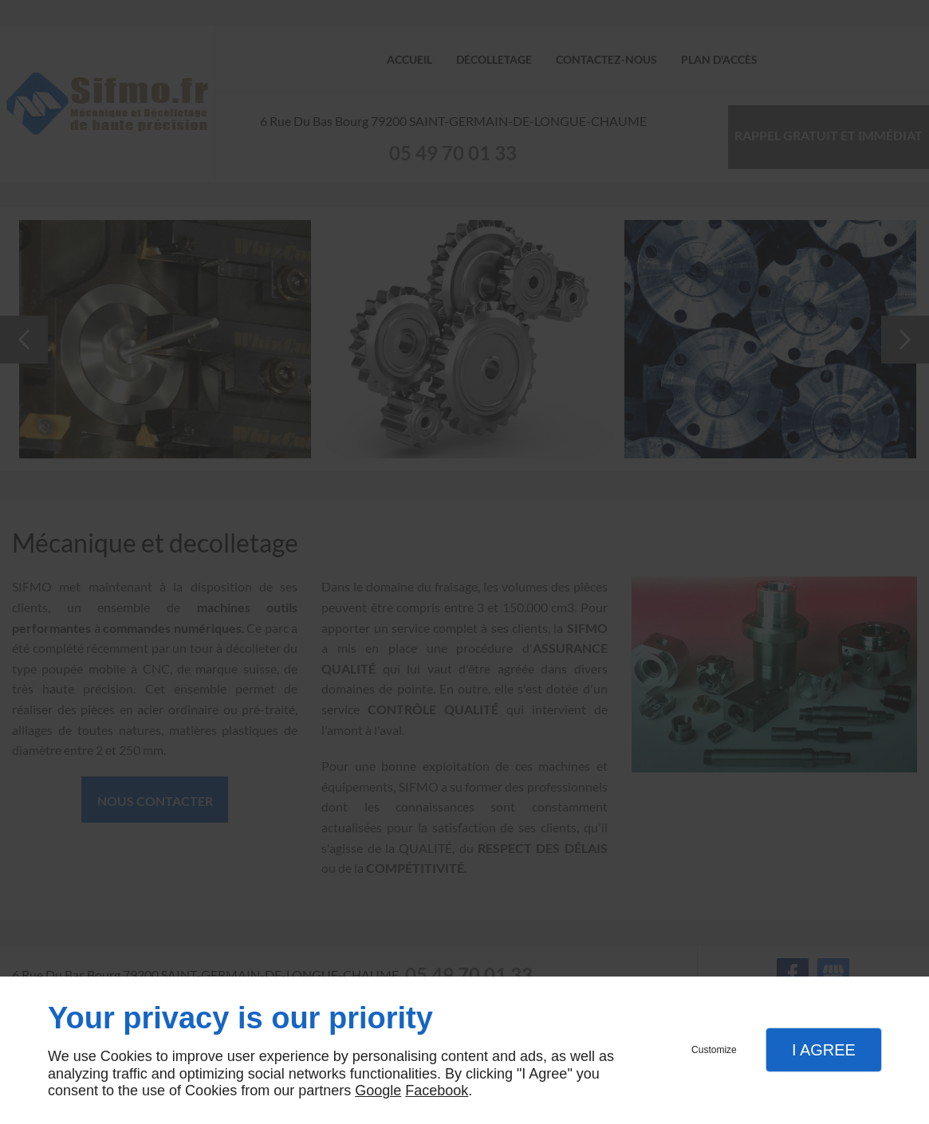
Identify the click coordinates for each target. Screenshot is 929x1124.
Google (378, 1090)
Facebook (436, 1090)
